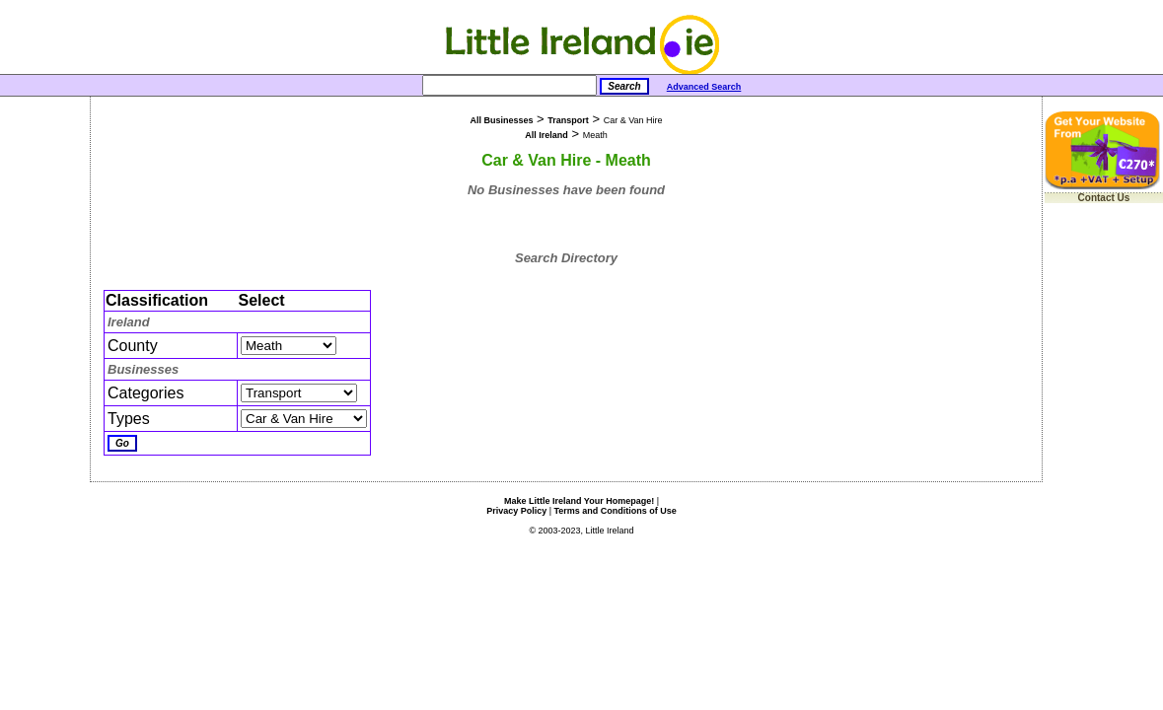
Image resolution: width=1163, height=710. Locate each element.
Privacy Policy (516, 511)
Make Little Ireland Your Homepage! (579, 501)
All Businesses (501, 120)
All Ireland (546, 135)
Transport (568, 120)
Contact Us (1104, 197)
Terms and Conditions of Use (615, 511)
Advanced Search (704, 87)
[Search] (509, 85)
